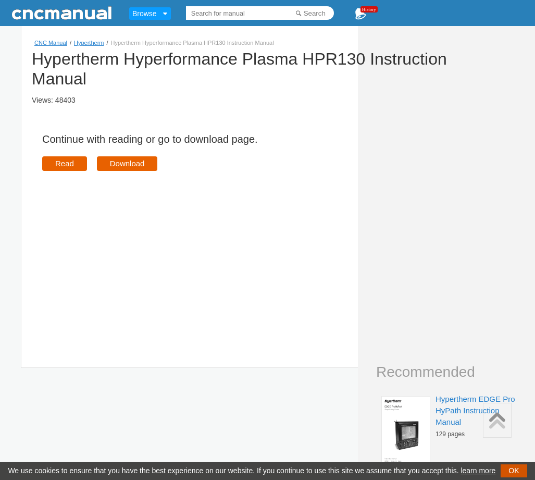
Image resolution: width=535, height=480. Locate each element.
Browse (144, 13)
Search (315, 13)
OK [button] (513, 470)
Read (64, 163)
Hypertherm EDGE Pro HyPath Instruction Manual (475, 410)
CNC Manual (50, 43)
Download (127, 163)
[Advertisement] (129, 254)
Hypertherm (89, 43)
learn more (478, 470)
